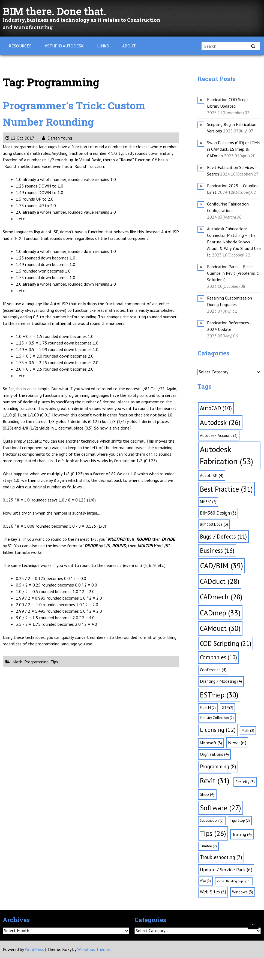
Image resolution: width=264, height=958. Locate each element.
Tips (54, 661)
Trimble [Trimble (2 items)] (208, 846)
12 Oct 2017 (19, 138)
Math (17, 661)
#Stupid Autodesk (64, 46)
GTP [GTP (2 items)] (227, 707)
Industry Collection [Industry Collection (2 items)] (217, 717)
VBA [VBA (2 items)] (205, 881)
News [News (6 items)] (237, 742)
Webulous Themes (94, 949)
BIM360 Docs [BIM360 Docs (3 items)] (214, 524)
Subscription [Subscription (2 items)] (212, 820)
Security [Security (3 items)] (245, 781)
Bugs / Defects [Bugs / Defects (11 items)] (223, 536)
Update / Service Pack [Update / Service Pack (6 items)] (226, 869)
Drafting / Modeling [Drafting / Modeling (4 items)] (221, 681)
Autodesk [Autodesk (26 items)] (220, 422)
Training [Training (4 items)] (242, 834)
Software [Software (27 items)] (220, 807)
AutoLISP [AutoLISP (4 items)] (211, 475)
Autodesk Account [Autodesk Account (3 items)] (219, 435)
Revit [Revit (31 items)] (214, 780)
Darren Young (57, 138)
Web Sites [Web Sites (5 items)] (213, 892)
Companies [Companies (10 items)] (218, 657)
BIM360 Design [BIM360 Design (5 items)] (218, 513)
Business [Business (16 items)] (217, 550)
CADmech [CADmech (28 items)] (221, 596)
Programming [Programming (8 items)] (218, 766)
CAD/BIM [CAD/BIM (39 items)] (221, 565)
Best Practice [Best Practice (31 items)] (226, 489)
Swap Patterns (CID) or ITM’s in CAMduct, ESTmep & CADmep (233, 149)
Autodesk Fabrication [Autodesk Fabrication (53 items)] (226, 455)
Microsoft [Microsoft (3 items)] (211, 742)
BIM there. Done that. (57, 11)
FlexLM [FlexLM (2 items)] (208, 707)
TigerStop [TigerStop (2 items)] (240, 820)
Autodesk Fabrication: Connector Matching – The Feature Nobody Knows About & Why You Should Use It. (234, 242)
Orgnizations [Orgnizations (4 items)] (214, 754)
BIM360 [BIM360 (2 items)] (208, 502)
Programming (36, 661)
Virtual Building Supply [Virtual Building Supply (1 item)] (234, 881)
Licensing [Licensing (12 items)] (218, 729)
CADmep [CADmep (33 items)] (220, 612)
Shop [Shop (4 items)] (207, 794)
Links (103, 46)
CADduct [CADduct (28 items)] (219, 581)
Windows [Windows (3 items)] (242, 891)
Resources (20, 46)
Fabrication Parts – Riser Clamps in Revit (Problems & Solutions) (233, 273)
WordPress (34, 949)
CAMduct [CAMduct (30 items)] (220, 628)
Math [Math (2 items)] (248, 730)
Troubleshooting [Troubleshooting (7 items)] (221, 857)
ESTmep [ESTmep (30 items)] (219, 694)
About (129, 46)
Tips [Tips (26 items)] (213, 833)
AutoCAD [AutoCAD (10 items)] (216, 408)
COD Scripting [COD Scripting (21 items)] (225, 643)
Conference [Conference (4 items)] (213, 669)
